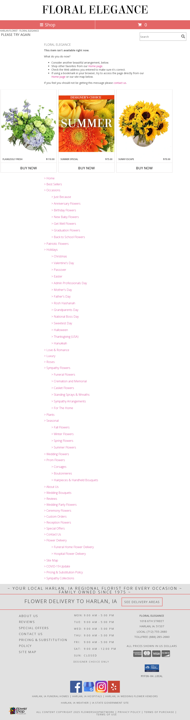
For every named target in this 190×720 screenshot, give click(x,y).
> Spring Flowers (62, 441)
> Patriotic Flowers (56, 244)
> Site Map (51, 560)
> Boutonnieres (61, 473)
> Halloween (59, 330)
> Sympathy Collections (59, 578)
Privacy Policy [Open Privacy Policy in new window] (129, 711)
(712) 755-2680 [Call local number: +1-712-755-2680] (157, 631)
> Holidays (51, 250)
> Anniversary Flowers (66, 203)
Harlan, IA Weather (75, 702)
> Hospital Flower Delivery (68, 554)
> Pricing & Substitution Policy (63, 572)
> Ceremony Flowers (57, 510)
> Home (49, 178)
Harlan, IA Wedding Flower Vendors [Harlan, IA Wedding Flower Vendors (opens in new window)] (131, 696)
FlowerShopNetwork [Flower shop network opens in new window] (97, 711)
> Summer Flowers (63, 447)
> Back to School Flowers (68, 237)
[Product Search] (160, 37)
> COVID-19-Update (57, 566)
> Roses (49, 362)
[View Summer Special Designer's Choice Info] (86, 123)
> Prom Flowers (54, 460)
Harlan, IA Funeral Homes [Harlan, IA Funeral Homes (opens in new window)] (50, 696)
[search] (183, 36)
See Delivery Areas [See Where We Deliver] (142, 602)
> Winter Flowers (62, 434)
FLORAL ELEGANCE (95, 10)
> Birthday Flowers (63, 210)
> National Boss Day (65, 316)
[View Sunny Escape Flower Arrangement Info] (144, 123)
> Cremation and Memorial (69, 381)
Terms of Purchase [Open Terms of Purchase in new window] (159, 711)
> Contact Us (52, 534)
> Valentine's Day (62, 263)
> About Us (51, 487)
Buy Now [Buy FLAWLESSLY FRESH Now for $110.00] (28, 168)
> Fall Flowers (60, 427)
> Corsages (58, 467)
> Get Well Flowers (63, 224)
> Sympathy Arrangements (68, 401)
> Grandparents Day (64, 310)
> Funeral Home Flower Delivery (72, 547)
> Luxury (49, 356)
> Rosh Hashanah (63, 303)
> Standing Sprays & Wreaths (70, 395)
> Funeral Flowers (63, 374)
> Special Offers (54, 528)
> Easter (56, 276)
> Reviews (50, 499)
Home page (95, 66)
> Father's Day (61, 296)
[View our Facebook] (76, 691)
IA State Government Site (110, 702)
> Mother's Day (61, 290)
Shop (47, 25)
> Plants (49, 415)
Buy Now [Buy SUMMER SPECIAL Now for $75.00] (86, 168)
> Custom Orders (55, 516)
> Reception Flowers (57, 522)
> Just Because (61, 197)
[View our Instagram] (101, 691)
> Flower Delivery (55, 540)
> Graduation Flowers (65, 230)
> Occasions (52, 190)
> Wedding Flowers (56, 454)
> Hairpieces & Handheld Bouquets (74, 480)
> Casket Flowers (62, 388)
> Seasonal (51, 421)
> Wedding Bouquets (57, 493)
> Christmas (59, 256)
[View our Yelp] (114, 691)
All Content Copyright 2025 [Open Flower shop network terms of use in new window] (58, 711)
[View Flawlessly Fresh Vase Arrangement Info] (28, 123)
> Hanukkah (59, 343)
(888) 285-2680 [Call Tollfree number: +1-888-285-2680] (159, 637)
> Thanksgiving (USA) (64, 337)
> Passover (58, 270)
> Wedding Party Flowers (60, 505)
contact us (120, 83)
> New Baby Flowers (65, 217)
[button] (152, 668)
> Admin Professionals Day (69, 283)
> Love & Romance (56, 350)
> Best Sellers (53, 184)
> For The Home (62, 408)
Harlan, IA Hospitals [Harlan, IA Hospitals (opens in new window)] (87, 696)
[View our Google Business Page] (89, 691)
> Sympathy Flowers (57, 368)
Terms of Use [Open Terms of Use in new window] (106, 714)
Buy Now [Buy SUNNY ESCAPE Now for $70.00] (144, 168)
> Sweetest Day (61, 323)
